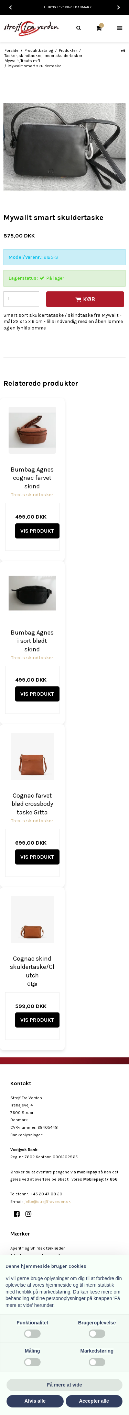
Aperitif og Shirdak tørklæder (37, 1248)
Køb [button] (84, 299)
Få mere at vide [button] (64, 1385)
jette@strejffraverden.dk (47, 1201)
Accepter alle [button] (94, 1401)
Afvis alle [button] (34, 1401)
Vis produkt (37, 530)
